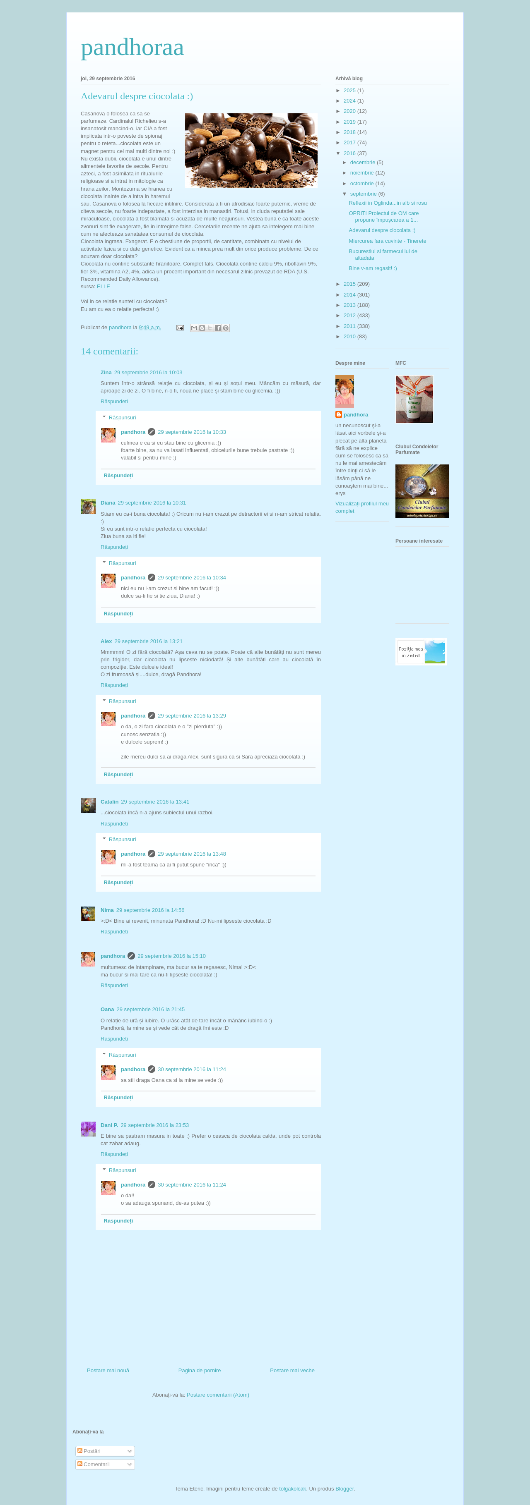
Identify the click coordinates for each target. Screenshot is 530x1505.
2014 (350, 295)
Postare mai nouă (108, 1370)
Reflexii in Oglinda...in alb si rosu (388, 203)
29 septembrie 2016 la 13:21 (148, 641)
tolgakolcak (292, 1489)
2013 (350, 305)
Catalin (109, 802)
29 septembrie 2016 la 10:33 (192, 432)
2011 (350, 326)
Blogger (344, 1489)
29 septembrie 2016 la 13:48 (192, 854)
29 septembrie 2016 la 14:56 (150, 910)
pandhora (133, 432)
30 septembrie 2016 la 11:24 (192, 1069)
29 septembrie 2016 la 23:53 (154, 1125)
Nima (107, 910)
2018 (350, 132)
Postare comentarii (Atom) (218, 1395)
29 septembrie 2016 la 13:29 (192, 716)
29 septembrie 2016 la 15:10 (171, 956)
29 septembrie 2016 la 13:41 (155, 802)
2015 (350, 284)
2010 (350, 336)
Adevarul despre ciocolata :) (382, 230)
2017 (350, 142)
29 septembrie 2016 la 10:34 (192, 577)
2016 (350, 153)
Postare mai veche (292, 1370)
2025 (350, 90)
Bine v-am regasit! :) (373, 268)
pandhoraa (132, 46)
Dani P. (109, 1125)
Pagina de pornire (199, 1370)
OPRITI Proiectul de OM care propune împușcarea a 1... (384, 216)
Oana (107, 1009)
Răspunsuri (122, 417)
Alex (106, 641)
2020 (350, 111)
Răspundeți (114, 401)
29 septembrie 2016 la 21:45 (151, 1009)
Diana (108, 503)
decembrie (363, 162)
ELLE (103, 286)
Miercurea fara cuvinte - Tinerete (387, 241)
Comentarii (93, 1464)
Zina (106, 372)
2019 (350, 122)
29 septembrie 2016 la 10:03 (148, 372)
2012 (350, 315)
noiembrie (363, 173)
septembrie (364, 194)
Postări (89, 1451)
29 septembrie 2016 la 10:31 (152, 503)
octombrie (363, 183)
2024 (350, 101)
